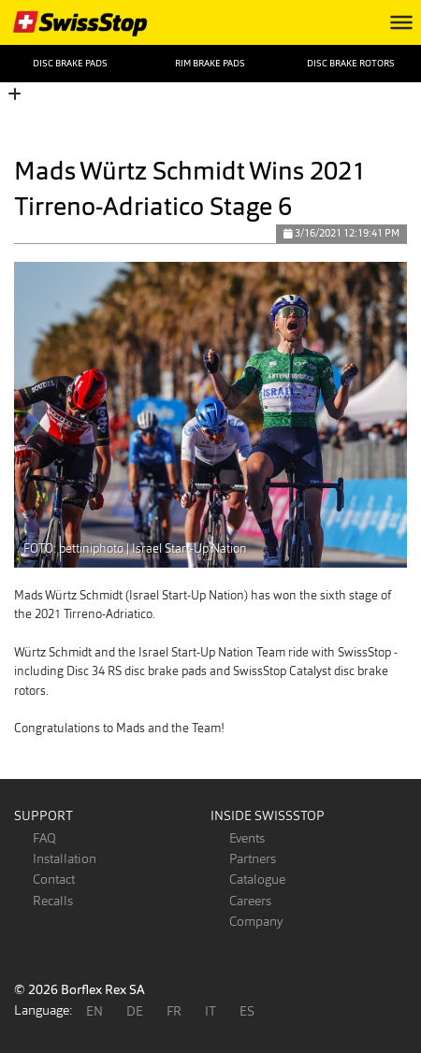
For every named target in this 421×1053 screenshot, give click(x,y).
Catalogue (257, 879)
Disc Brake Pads (70, 63)
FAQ (44, 837)
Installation (64, 858)
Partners (252, 858)
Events (247, 837)
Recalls (53, 900)
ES (247, 1011)
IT (210, 1011)
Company (256, 921)
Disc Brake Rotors (351, 63)
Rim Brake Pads (210, 63)
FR (174, 1011)
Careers (250, 900)
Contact (54, 879)
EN (94, 1011)
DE (134, 1011)
